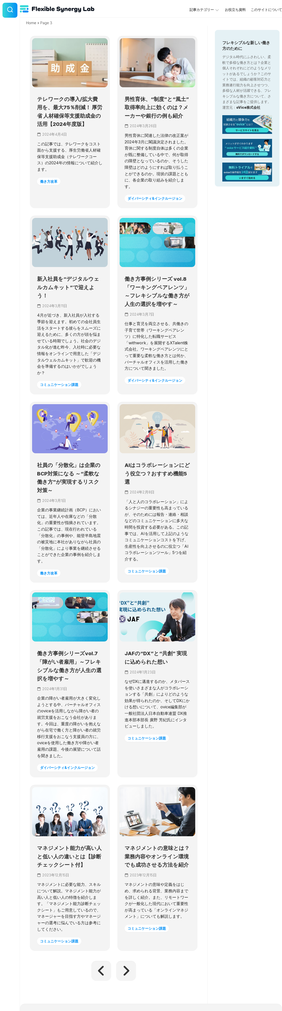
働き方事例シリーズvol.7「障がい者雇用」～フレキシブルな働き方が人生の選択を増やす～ (69, 721)
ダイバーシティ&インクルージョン (155, 216)
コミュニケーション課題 (61, 412)
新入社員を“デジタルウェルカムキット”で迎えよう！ (67, 315)
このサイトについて (256, 9)
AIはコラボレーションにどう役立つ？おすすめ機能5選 (156, 518)
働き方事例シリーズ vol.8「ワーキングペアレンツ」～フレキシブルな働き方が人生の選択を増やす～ (157, 323)
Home (31, 22)
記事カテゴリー (192, 9)
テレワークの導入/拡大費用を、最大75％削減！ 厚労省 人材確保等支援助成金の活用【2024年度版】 (69, 122)
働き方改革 (50, 196)
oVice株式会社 (248, 107)
